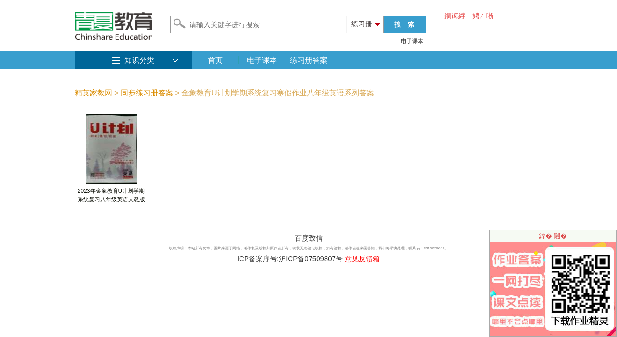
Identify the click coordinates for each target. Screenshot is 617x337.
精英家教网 (93, 93)
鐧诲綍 (454, 16)
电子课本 (412, 41)
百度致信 (309, 238)
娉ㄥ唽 (483, 16)
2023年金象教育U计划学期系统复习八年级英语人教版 (111, 192)
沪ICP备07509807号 (311, 259)
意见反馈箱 (362, 259)
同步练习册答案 (147, 93)
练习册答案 (308, 60)
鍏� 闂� (553, 236)
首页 (215, 60)
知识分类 (139, 60)
